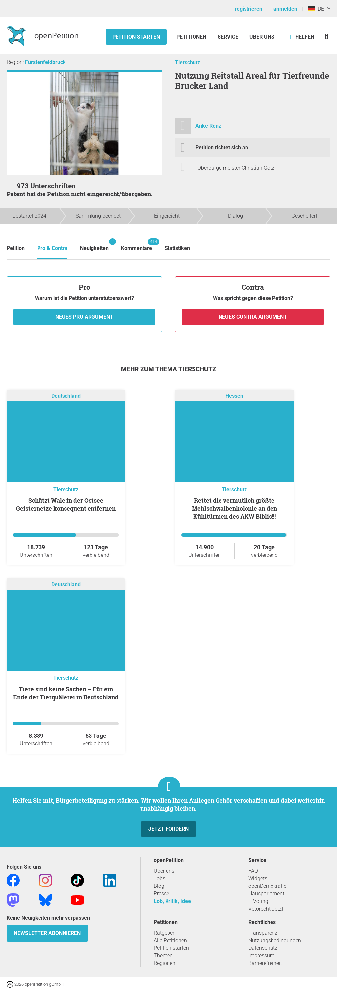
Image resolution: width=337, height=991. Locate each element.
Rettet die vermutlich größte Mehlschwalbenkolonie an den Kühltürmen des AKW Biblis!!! (234, 508)
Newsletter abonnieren (47, 933)
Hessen (234, 396)
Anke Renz (208, 126)
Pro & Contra (52, 248)
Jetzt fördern (168, 829)
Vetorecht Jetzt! (266, 909)
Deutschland (66, 396)
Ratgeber (164, 933)
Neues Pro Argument (84, 317)
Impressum (261, 955)
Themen (163, 955)
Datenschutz (262, 948)
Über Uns (261, 37)
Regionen (164, 963)
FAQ (253, 871)
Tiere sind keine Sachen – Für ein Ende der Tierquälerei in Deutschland (65, 693)
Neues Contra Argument (253, 317)
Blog (159, 886)
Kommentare (136, 244)
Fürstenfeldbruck (45, 62)
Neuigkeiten (94, 244)
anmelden (285, 9)
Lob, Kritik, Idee (172, 901)
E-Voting (258, 901)
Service (228, 37)
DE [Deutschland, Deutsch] (316, 9)
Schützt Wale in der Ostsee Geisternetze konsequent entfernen (66, 504)
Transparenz (262, 933)
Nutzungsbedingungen (274, 940)
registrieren (248, 9)
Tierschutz (187, 62)
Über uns (164, 871)
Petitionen (192, 37)
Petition (16, 248)
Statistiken (177, 248)
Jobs (159, 878)
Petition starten (136, 37)
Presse (161, 893)
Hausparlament (266, 893)
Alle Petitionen (170, 940)
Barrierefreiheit (265, 963)
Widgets (257, 878)
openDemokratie (267, 886)
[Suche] (327, 36)
